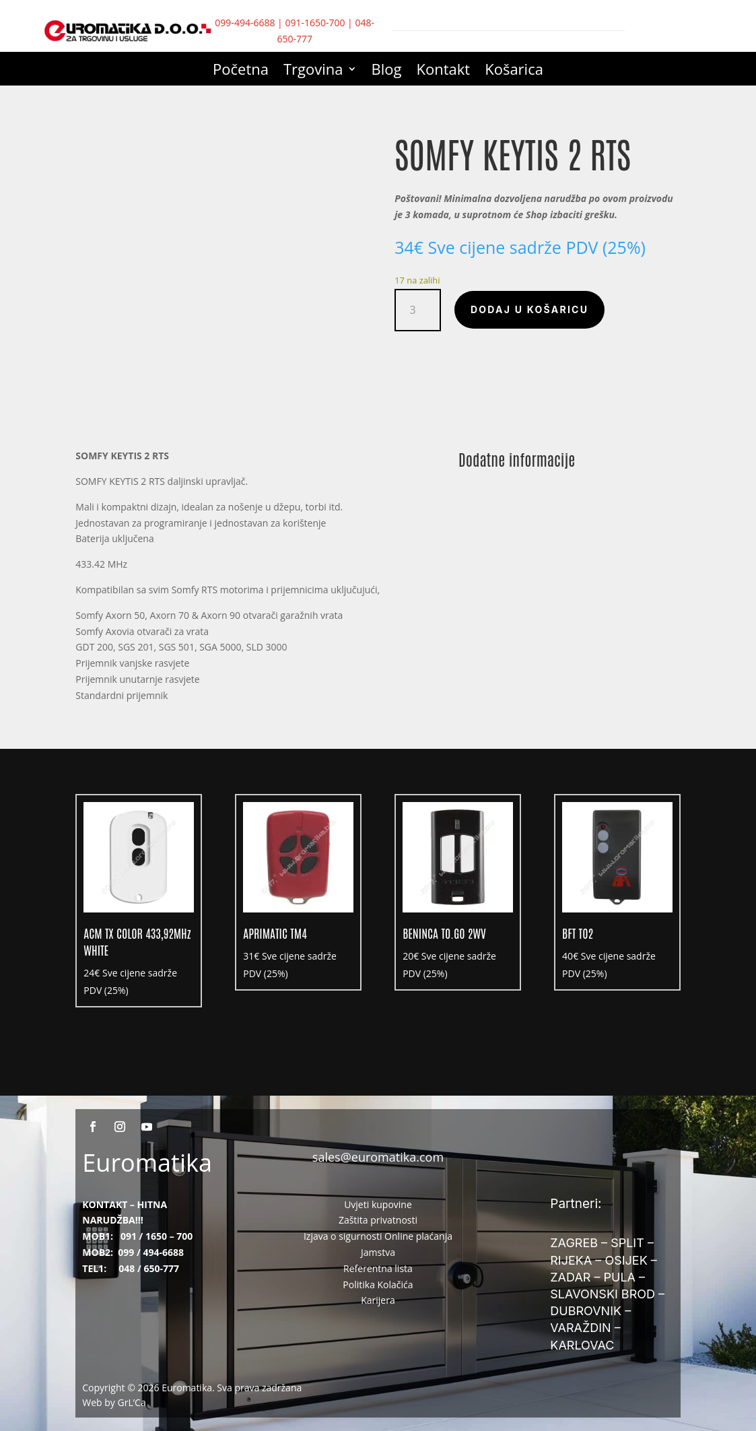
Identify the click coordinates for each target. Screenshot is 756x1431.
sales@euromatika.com (378, 1157)
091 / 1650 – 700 (157, 1236)
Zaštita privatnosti (378, 1219)
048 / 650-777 (148, 1268)
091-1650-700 (315, 22)
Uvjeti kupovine (378, 1204)
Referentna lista (378, 1268)
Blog (387, 71)
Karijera (378, 1300)
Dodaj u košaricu (529, 309)
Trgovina (313, 71)
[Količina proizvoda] (417, 310)
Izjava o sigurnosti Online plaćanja (378, 1236)
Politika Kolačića (378, 1284)
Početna (241, 71)
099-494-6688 (245, 22)
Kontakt (444, 71)
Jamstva (378, 1252)
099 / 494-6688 (151, 1252)
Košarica (514, 71)
